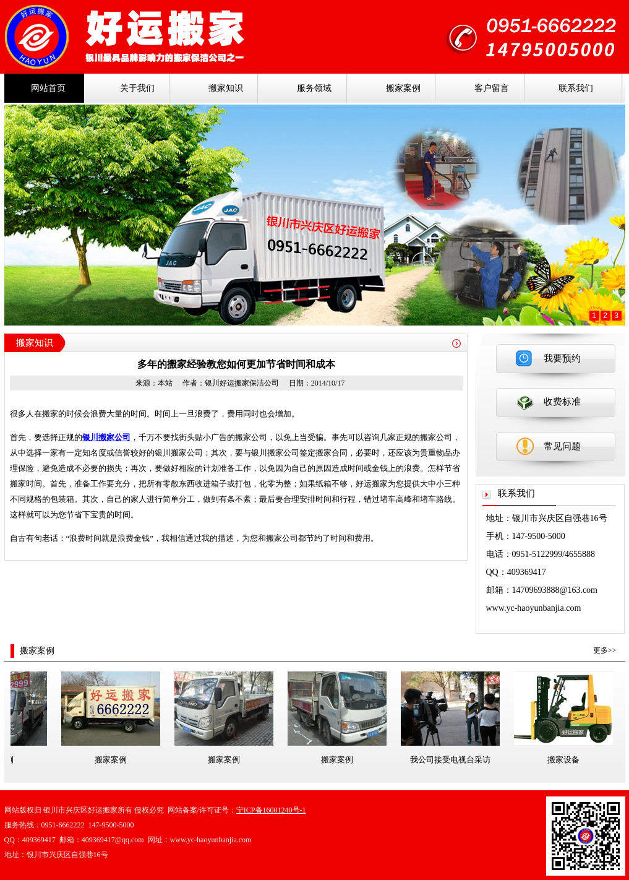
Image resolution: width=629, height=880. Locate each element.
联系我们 (575, 88)
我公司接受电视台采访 (452, 759)
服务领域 (314, 88)
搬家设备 (565, 759)
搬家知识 (225, 88)
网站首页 (48, 88)
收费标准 (562, 402)
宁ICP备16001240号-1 (271, 810)
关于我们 (137, 88)
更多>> (605, 650)
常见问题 (562, 446)
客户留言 (491, 88)
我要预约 (562, 358)
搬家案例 (403, 88)
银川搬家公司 (106, 437)
